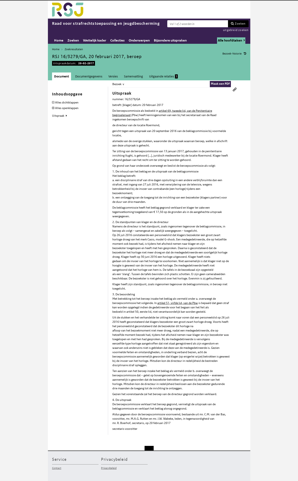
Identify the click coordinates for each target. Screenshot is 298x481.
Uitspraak (58, 116)
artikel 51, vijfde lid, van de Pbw (177, 303)
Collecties (117, 40)
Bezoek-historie (232, 53)
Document (61, 76)
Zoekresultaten (74, 49)
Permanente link (234, 89)
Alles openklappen (66, 108)
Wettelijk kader (94, 40)
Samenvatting (133, 76)
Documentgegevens (88, 76)
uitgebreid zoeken (235, 30)
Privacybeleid (108, 468)
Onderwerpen (139, 40)
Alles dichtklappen (66, 102)
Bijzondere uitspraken (170, 40)
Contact (56, 468)
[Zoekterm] (197, 23)
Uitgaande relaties (163, 76)
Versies (113, 76)
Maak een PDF (220, 84)
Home (58, 40)
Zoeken (240, 23)
